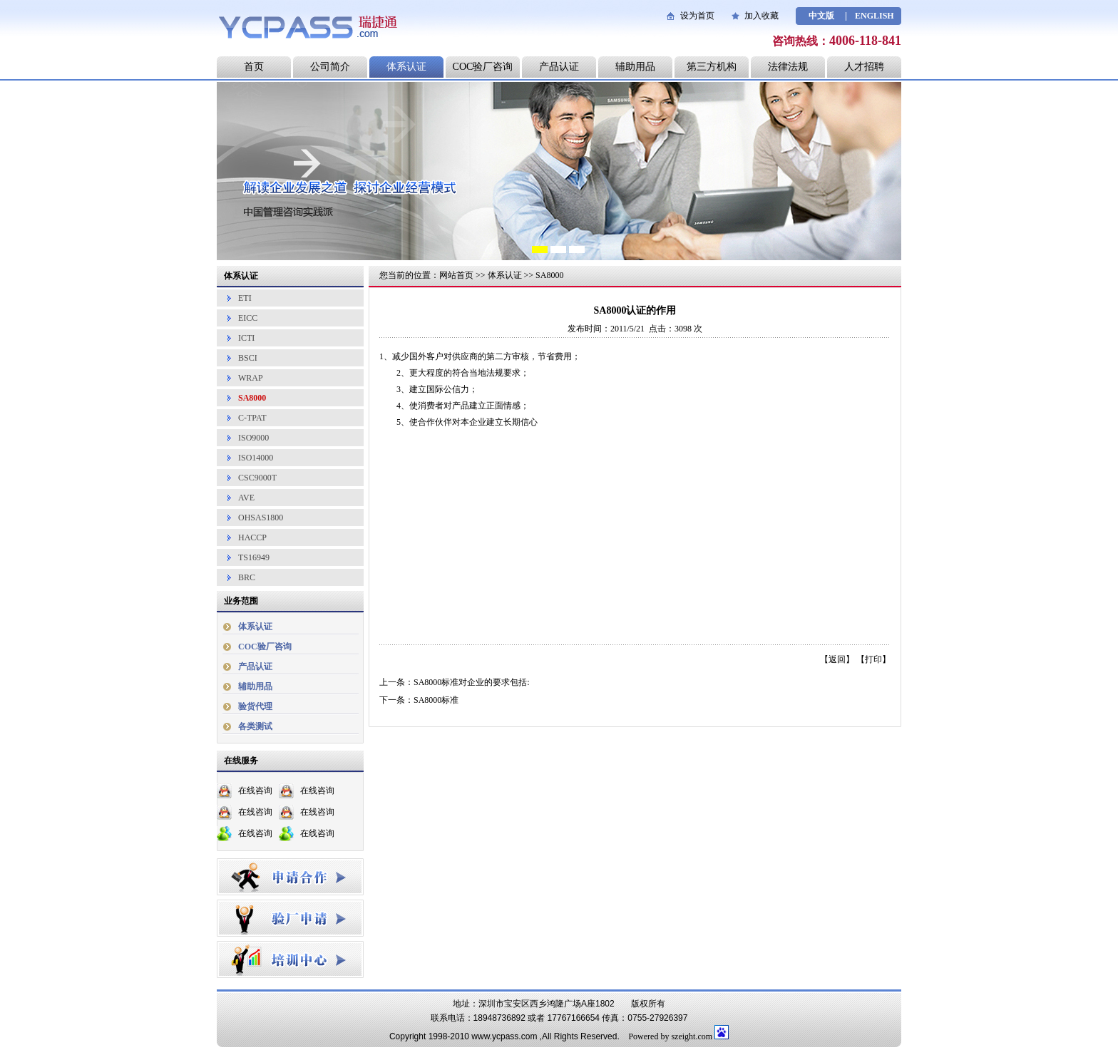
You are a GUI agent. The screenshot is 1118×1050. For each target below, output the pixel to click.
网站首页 (456, 275)
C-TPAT (252, 418)
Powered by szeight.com (670, 1036)
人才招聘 (864, 66)
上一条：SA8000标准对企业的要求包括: (454, 682)
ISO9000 (253, 438)
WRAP (250, 378)
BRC (246, 577)
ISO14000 (255, 458)
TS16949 (254, 557)
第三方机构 (712, 66)
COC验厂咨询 (483, 66)
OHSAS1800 (260, 518)
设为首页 (697, 16)
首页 (254, 66)
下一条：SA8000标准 (418, 700)
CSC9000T (257, 478)
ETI (245, 298)
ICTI (246, 338)
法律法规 (788, 66)
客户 (434, 356)
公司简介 (330, 66)
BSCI (247, 358)
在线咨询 (255, 791)
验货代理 (255, 706)
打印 (873, 659)
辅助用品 (635, 66)
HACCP (252, 537)
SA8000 (252, 398)
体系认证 (406, 66)
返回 (837, 659)
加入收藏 (761, 16)
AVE (246, 498)
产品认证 (559, 66)
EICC (247, 318)
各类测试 (255, 726)
